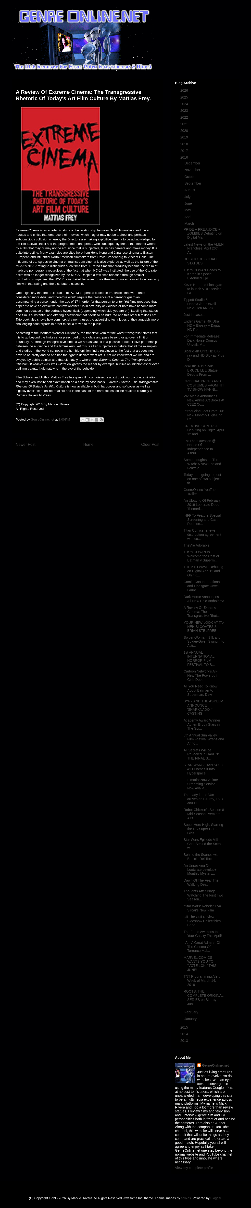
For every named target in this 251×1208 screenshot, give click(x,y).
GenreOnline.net (215, 1065)
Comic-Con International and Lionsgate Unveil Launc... (202, 586)
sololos (186, 1198)
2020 (184, 131)
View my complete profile (194, 1168)
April (188, 217)
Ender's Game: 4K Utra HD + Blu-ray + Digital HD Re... (202, 325)
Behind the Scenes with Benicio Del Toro (201, 857)
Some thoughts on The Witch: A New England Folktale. (202, 464)
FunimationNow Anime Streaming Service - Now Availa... (201, 784)
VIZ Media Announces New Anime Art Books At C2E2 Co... (204, 400)
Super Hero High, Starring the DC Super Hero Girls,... (203, 829)
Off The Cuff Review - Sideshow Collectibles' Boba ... (202, 921)
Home (88, 444)
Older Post (150, 444)
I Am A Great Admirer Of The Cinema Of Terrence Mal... (202, 947)
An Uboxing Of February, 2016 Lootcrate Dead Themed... (202, 504)
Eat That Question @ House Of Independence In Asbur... (200, 447)
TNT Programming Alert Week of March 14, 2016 (202, 980)
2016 (184, 157)
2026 (184, 90)
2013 (184, 1041)
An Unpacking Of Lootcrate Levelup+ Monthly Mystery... (200, 869)
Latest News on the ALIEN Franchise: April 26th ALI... (204, 248)
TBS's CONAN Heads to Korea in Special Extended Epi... (202, 274)
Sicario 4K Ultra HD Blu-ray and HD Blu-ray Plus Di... (204, 355)
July (187, 197)
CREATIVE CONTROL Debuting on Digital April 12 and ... (204, 430)
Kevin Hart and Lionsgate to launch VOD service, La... (203, 289)
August (190, 190)
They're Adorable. (197, 545)
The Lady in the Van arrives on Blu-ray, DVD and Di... (203, 799)
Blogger (215, 1198)
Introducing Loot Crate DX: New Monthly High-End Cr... (204, 415)
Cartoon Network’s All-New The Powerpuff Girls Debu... (200, 675)
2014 (184, 1034)
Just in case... (194, 315)
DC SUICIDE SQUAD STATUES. (200, 261)
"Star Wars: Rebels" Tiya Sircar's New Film (202, 908)
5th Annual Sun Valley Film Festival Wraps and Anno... (204, 739)
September (193, 183)
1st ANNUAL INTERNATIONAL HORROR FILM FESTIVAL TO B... (199, 658)
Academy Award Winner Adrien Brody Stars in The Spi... (202, 724)
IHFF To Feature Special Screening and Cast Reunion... (202, 519)
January (191, 1019)
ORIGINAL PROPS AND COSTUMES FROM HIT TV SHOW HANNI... (204, 385)
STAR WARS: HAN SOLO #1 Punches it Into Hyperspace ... (203, 769)
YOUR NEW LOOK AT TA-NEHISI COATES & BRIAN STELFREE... (204, 627)
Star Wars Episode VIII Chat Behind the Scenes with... (204, 844)
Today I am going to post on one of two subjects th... (202, 479)
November (192, 170)
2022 (184, 117)
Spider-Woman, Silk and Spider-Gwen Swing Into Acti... (204, 641)
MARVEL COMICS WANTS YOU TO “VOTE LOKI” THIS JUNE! (200, 964)
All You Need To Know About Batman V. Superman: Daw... (200, 690)
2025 (184, 97)
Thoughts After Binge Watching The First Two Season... (203, 895)
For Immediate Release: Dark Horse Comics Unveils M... (202, 340)
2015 (184, 1027)
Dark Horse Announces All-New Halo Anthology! (204, 599)
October (191, 177)
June (188, 203)
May (188, 210)
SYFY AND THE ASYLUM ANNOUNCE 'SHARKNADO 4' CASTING (203, 707)
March (189, 223)
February (191, 1012)
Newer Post (26, 444)
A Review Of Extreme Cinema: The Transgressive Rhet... (202, 612)
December (192, 163)
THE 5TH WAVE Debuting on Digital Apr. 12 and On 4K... (203, 571)
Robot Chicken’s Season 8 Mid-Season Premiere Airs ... (204, 814)
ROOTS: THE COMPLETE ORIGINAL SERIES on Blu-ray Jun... (203, 997)
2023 (184, 110)
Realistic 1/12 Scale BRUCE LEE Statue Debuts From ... (201, 370)
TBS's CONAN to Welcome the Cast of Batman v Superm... (201, 556)
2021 (184, 124)
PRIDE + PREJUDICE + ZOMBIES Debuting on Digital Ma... (203, 233)
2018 (184, 144)
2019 (184, 137)
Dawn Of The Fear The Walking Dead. (201, 882)
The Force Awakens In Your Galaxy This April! (203, 934)
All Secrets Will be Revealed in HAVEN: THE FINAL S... (201, 754)
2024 (184, 104)
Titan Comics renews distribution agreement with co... (202, 534)
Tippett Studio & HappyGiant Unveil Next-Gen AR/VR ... (200, 304)
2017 (184, 151)
